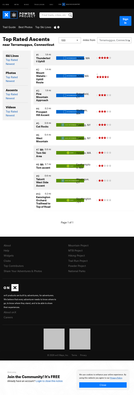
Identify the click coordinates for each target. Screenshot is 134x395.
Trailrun (39, 4)
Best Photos (25, 27)
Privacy (83, 355)
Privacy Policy (116, 378)
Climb (6, 4)
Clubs (7, 260)
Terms (74, 355)
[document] (103, 380)
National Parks (76, 271)
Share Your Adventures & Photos (23, 271)
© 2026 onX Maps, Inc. (58, 355)
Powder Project (77, 265)
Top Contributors (14, 265)
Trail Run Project (78, 260)
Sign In (125, 20)
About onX (10, 312)
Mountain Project (78, 245)
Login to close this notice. (49, 381)
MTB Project (75, 250)
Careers (8, 317)
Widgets (9, 255)
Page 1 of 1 (67, 222)
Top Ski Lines (43, 27)
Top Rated (12, 59)
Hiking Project (76, 255)
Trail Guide (9, 27)
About (7, 245)
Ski (51, 4)
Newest (10, 63)
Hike (26, 4)
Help (6, 250)
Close (103, 384)
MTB (16, 4)
